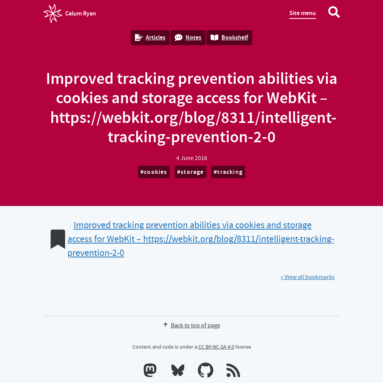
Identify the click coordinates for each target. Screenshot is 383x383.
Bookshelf (229, 37)
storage (192, 172)
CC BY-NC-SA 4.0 (216, 346)
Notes (188, 37)
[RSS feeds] (233, 372)
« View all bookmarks (308, 277)
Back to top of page (191, 325)
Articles (150, 37)
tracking (230, 172)
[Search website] (334, 13)
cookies (155, 172)
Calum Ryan (70, 13)
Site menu (302, 13)
